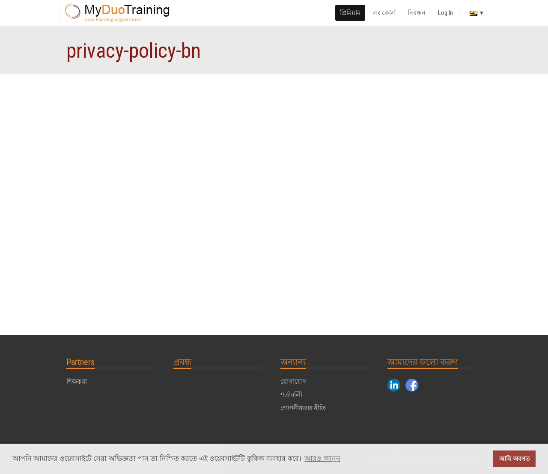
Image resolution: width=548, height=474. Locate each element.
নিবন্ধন (417, 13)
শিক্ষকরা (76, 382)
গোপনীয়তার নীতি (303, 408)
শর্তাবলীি (291, 395)
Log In (445, 13)
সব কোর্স (384, 13)
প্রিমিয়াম (350, 13)
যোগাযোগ (293, 382)
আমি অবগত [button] (514, 458)
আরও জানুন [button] (322, 458)
